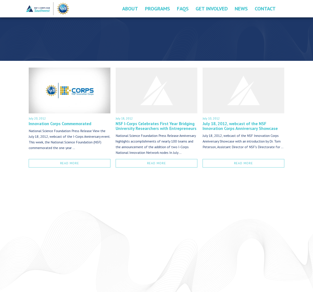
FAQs (183, 8)
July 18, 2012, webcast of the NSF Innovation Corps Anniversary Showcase (240, 126)
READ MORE (69, 163)
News (241, 8)
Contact (265, 8)
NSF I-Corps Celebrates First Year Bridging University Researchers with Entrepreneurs (156, 126)
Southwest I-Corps (47, 8)
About (130, 8)
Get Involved (212, 8)
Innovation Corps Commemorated (60, 123)
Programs (157, 8)
